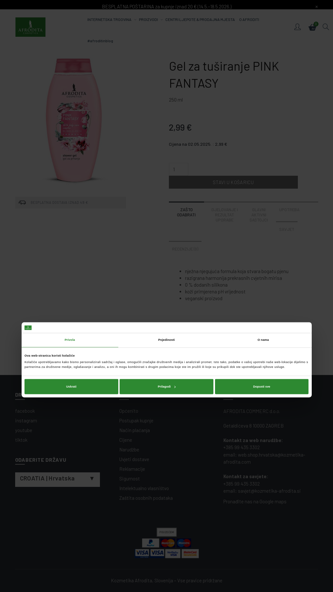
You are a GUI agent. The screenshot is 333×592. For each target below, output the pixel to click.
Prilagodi (166, 322)
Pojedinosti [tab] (166, 276)
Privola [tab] (70, 276)
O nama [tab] (263, 276)
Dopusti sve (261, 322)
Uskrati (71, 322)
